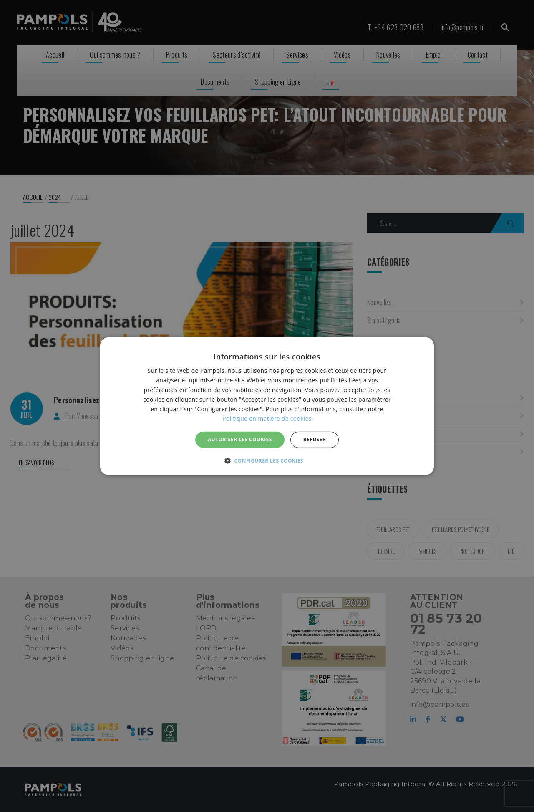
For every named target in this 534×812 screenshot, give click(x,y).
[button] (267, 460)
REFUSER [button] (314, 439)
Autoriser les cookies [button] (240, 439)
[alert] (267, 406)
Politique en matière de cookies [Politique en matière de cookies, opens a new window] (267, 418)
